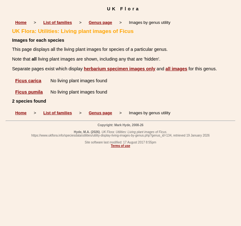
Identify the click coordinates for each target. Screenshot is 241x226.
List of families (57, 22)
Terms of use (120, 146)
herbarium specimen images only (119, 68)
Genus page (100, 22)
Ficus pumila (29, 91)
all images (176, 68)
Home (20, 22)
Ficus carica (28, 80)
